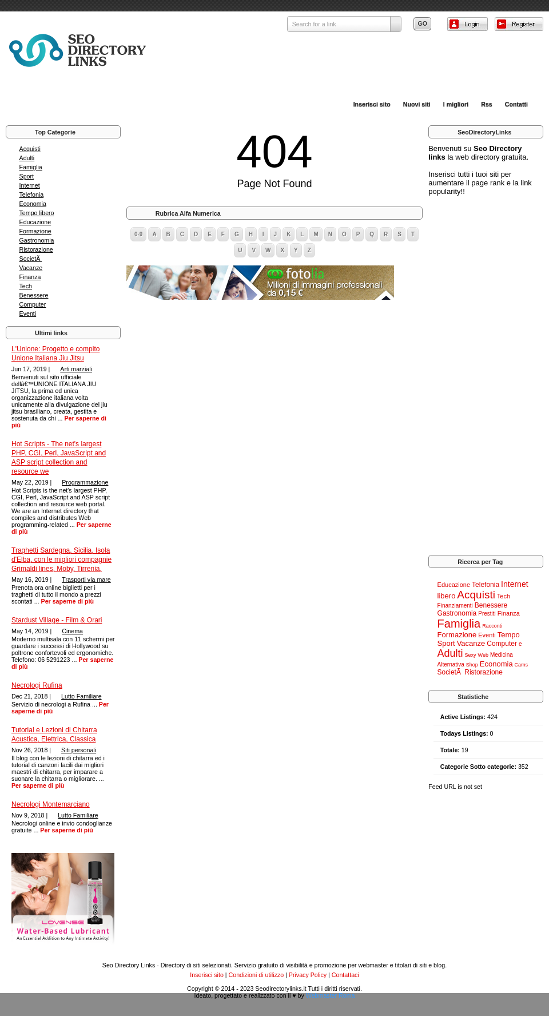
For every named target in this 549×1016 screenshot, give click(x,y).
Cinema (72, 631)
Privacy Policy (308, 974)
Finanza (30, 276)
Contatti (516, 104)
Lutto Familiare (81, 696)
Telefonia (31, 194)
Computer (32, 304)
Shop (472, 665)
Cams (521, 665)
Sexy (470, 655)
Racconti (492, 626)
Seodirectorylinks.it (280, 988)
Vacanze (31, 267)
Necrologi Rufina (36, 685)
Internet (29, 185)
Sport (26, 176)
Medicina (501, 655)
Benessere (34, 295)
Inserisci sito (372, 104)
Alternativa (450, 664)
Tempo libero (36, 212)
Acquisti (30, 148)
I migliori (455, 104)
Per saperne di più (67, 601)
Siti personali (78, 750)
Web (483, 655)
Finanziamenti (455, 605)
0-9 (138, 234)
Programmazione (85, 482)
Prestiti (487, 613)
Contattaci (345, 974)
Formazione (35, 231)
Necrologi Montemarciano (50, 804)
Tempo (509, 634)
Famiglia (30, 167)
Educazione (35, 222)
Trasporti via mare (86, 579)
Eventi (28, 313)
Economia (32, 203)
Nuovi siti (417, 104)
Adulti (27, 157)
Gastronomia (36, 240)
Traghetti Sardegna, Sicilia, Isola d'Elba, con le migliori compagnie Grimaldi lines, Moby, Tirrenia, (61, 559)
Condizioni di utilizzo (256, 974)
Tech (26, 286)
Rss (486, 104)
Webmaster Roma (330, 995)
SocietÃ (30, 258)
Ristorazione (36, 249)
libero (446, 596)
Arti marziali (76, 369)
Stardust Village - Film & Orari (56, 620)
